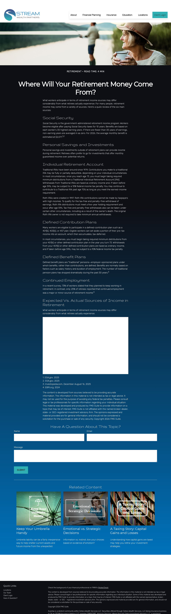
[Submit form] (21, 462)
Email (89, 423)
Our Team (7, 585)
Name (17, 423)
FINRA (89, 606)
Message (18, 440)
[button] (73, 7)
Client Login (7, 588)
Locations (7, 583)
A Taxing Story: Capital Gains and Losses (128, 523)
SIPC (94, 606)
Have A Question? (10, 591)
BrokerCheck (103, 580)
